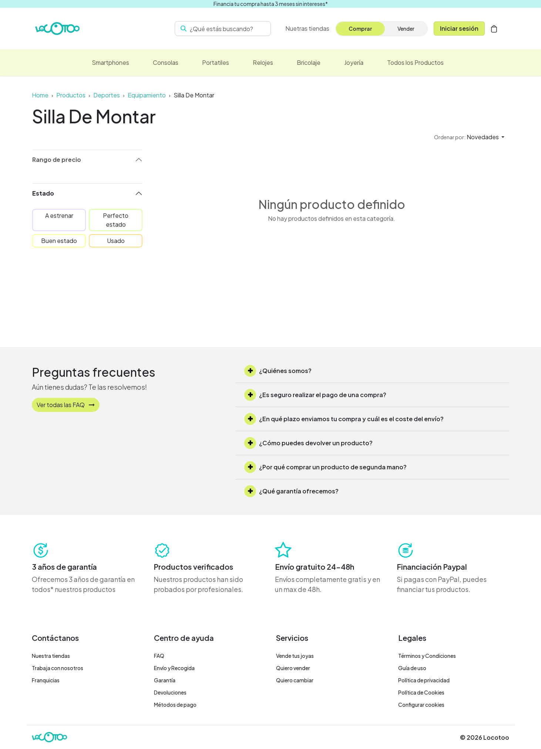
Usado (116, 240)
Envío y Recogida (174, 668)
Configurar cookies (421, 704)
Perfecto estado (115, 220)
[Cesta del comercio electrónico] (494, 28)
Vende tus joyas (295, 655)
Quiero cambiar (294, 680)
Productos (70, 95)
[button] (469, 137)
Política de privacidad (424, 680)
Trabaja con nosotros (57, 668)
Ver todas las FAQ (66, 405)
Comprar (360, 28)
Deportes (106, 95)
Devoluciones (170, 692)
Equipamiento (147, 95)
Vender (405, 28)
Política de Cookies (421, 692)
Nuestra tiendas (51, 655)
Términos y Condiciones (427, 655)
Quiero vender (293, 668)
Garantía (164, 680)
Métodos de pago (175, 704)
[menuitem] (307, 28)
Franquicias (46, 680)
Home (40, 95)
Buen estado (59, 240)
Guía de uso (412, 668)
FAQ (159, 655)
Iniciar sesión (459, 28)
